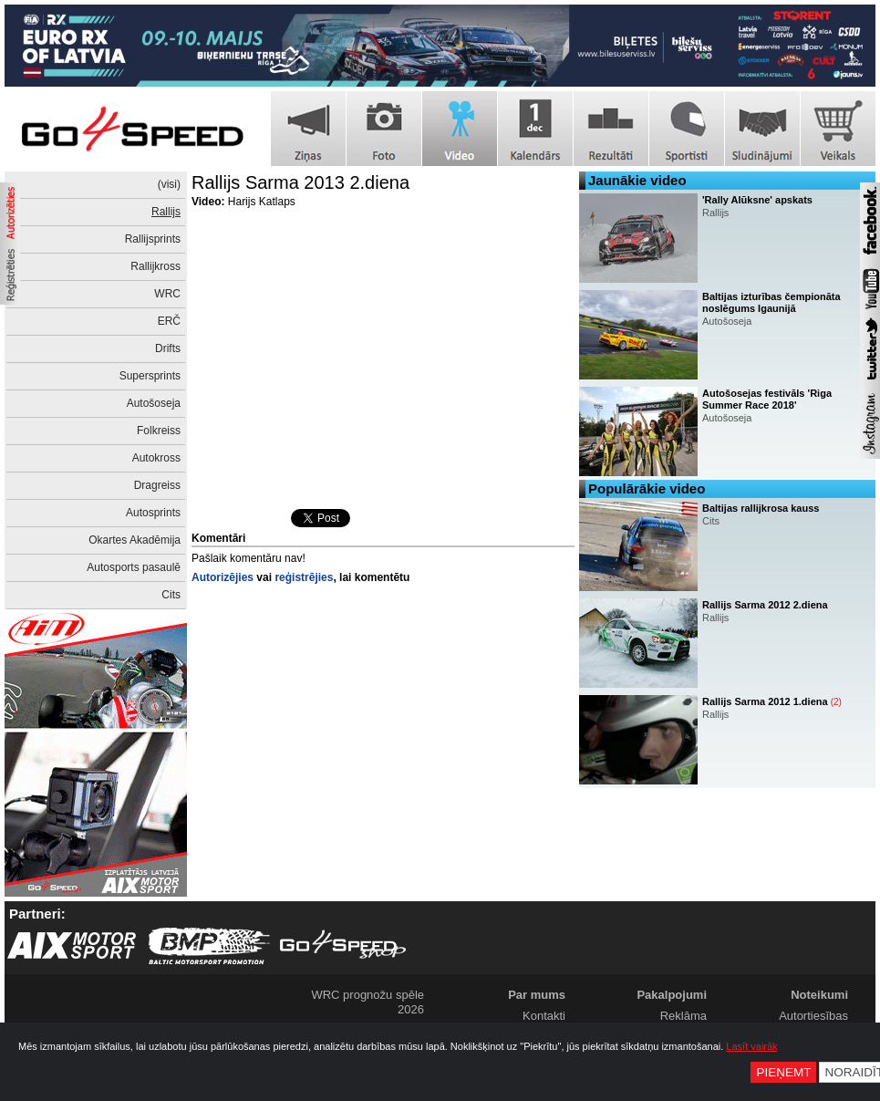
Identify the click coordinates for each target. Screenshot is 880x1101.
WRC (167, 293)
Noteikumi (819, 995)
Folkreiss (159, 430)
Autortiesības (813, 1016)
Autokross (156, 458)
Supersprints (150, 375)
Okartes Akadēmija (134, 540)
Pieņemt (783, 1072)
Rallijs (166, 211)
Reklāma (683, 1016)
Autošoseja (154, 403)
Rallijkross (155, 266)
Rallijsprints (153, 239)
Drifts (168, 348)
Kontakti (544, 1016)
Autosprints (153, 512)
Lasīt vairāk (751, 1046)
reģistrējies (303, 577)
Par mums (536, 995)
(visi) (169, 184)
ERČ (169, 321)
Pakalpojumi (672, 995)
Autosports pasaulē (134, 567)
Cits (171, 594)
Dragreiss (157, 485)
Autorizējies (223, 577)
